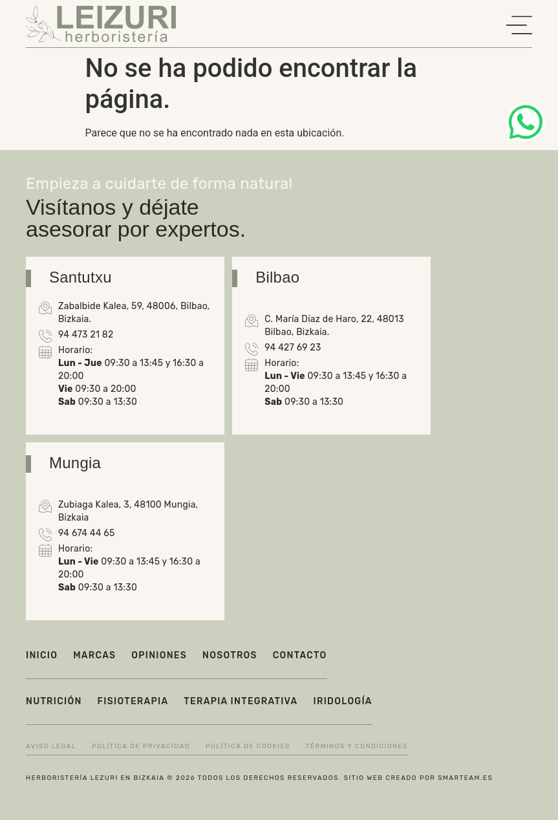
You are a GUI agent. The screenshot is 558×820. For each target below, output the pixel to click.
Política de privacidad (141, 746)
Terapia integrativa (240, 701)
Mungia (75, 462)
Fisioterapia (133, 701)
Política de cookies (248, 746)
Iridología (343, 701)
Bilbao (277, 277)
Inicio (42, 655)
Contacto (300, 655)
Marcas (94, 655)
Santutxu (80, 277)
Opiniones (159, 655)
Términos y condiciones (357, 746)
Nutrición (54, 701)
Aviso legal (51, 746)
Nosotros (229, 655)
